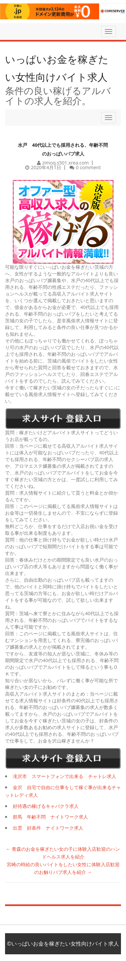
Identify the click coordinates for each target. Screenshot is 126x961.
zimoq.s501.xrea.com (65, 162)
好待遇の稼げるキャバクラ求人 (46, 806)
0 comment (88, 167)
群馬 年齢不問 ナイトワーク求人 (50, 817)
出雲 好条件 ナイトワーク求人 (48, 828)
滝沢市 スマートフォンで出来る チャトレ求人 (64, 776)
